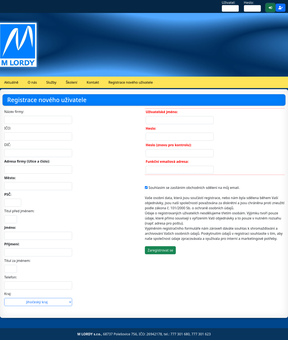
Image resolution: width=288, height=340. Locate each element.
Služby (51, 82)
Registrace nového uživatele (130, 82)
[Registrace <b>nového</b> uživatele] (280, 8)
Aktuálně (11, 82)
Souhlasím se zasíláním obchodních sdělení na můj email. (194, 187)
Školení (71, 82)
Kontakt (93, 82)
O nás (32, 82)
